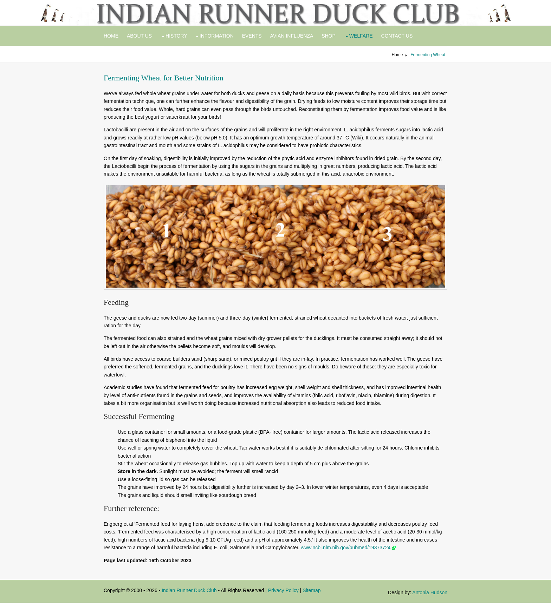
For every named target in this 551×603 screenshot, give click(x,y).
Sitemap (311, 590)
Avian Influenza (291, 36)
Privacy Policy (283, 590)
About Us (139, 36)
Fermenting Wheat (427, 54)
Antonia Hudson (429, 592)
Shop (329, 36)
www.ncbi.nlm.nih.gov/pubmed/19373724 (348, 547)
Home (111, 36)
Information (217, 36)
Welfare (361, 36)
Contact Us (397, 36)
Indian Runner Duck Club (189, 590)
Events (252, 36)
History (176, 36)
